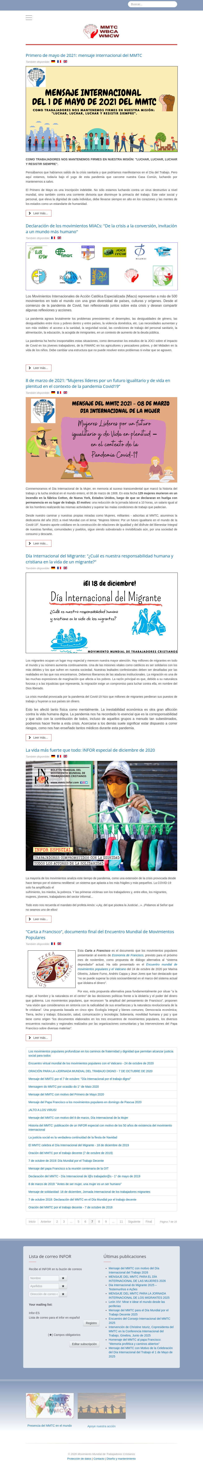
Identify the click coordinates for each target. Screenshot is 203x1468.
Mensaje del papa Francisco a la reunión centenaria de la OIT (68, 1168)
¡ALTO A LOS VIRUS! (42, 1110)
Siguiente (134, 1221)
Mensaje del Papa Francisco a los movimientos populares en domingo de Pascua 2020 (84, 1102)
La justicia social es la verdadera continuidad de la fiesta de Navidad (72, 1137)
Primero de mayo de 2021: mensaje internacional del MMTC (84, 55)
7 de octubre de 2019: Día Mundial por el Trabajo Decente (66, 1160)
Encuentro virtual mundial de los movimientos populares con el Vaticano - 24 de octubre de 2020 (91, 1063)
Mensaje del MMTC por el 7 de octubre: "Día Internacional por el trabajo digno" (79, 1079)
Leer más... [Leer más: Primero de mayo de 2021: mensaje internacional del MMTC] (38, 213)
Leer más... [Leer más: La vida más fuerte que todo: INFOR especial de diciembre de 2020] (38, 919)
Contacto (99, 1458)
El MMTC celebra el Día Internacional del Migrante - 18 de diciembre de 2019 (78, 1145)
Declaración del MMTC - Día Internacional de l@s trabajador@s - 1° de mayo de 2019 (84, 1176)
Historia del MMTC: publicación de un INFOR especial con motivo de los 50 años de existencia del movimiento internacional (100, 1127)
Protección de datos (79, 1458)
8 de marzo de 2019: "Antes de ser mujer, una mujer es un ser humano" (75, 1184)
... (71, 1221)
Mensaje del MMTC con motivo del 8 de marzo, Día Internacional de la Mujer (78, 1117)
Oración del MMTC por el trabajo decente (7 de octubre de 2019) (70, 1153)
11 (121, 1221)
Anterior (46, 1221)
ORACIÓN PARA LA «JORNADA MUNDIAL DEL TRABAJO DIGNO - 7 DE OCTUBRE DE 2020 (90, 1071)
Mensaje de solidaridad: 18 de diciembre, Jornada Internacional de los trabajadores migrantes (89, 1191)
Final (149, 1221)
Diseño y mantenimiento (121, 1458)
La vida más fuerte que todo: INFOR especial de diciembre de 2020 (90, 750)
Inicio (32, 1221)
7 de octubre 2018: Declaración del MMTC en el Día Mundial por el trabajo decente (82, 1199)
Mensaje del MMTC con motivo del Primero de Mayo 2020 (66, 1094)
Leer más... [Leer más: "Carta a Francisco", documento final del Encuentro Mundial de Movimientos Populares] (38, 1037)
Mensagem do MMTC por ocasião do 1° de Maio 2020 (63, 1086)
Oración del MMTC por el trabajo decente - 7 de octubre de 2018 (70, 1207)
